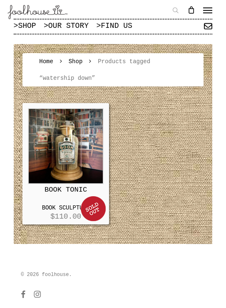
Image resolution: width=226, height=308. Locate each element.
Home (46, 61)
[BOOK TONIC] (66, 146)
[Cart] (191, 10)
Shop (76, 61)
